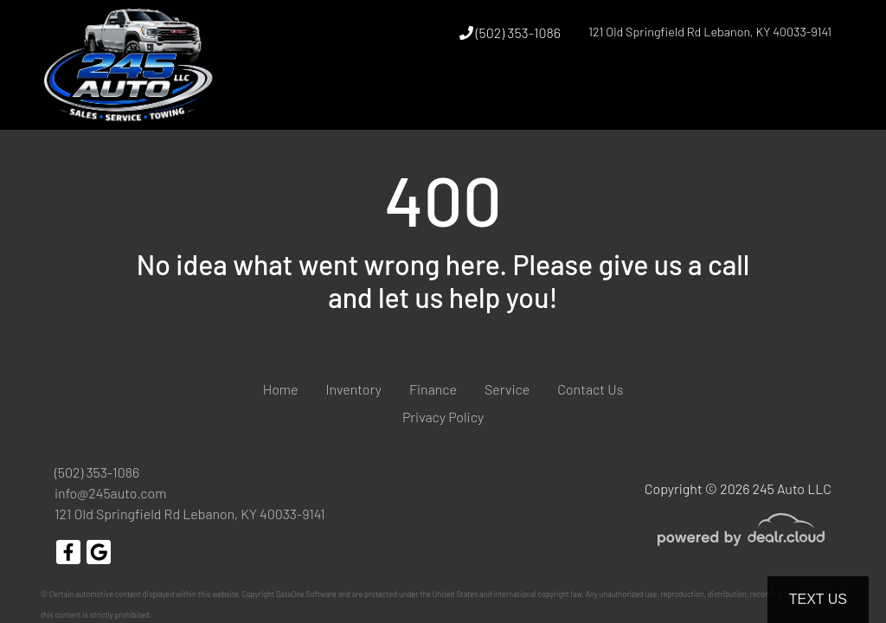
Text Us (818, 599)
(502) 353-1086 (510, 32)
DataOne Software (306, 594)
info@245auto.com (110, 493)
